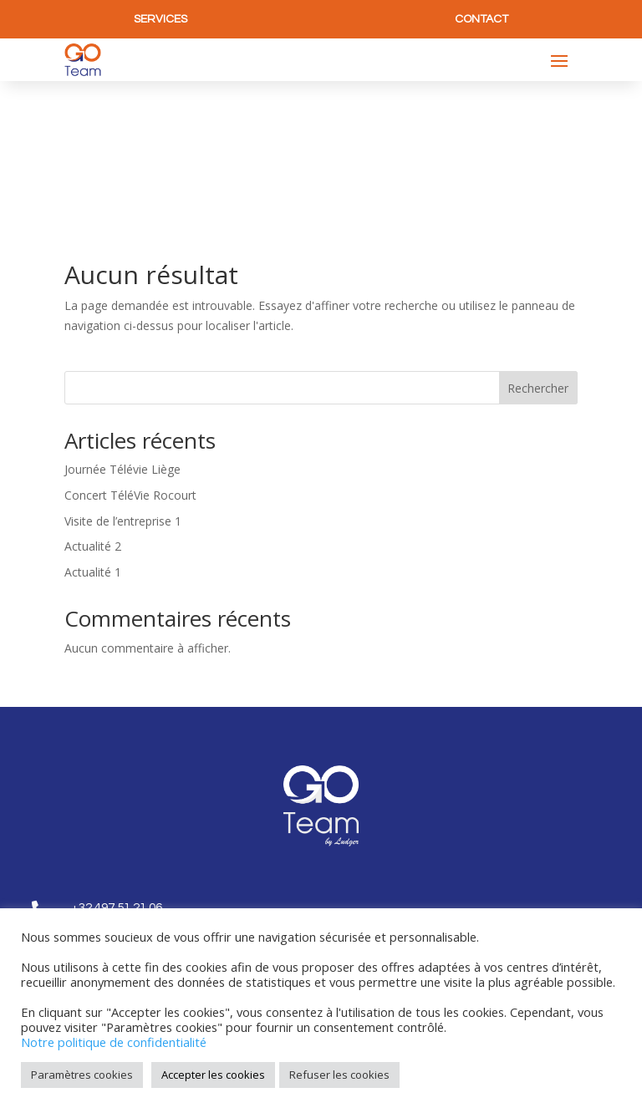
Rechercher (537, 254)
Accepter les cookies (213, 1074)
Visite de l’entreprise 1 (122, 387)
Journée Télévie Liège (122, 335)
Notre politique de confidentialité (113, 1042)
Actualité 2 (92, 413)
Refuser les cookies (339, 1074)
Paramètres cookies (82, 1074)
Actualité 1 (92, 439)
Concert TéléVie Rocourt (130, 361)
